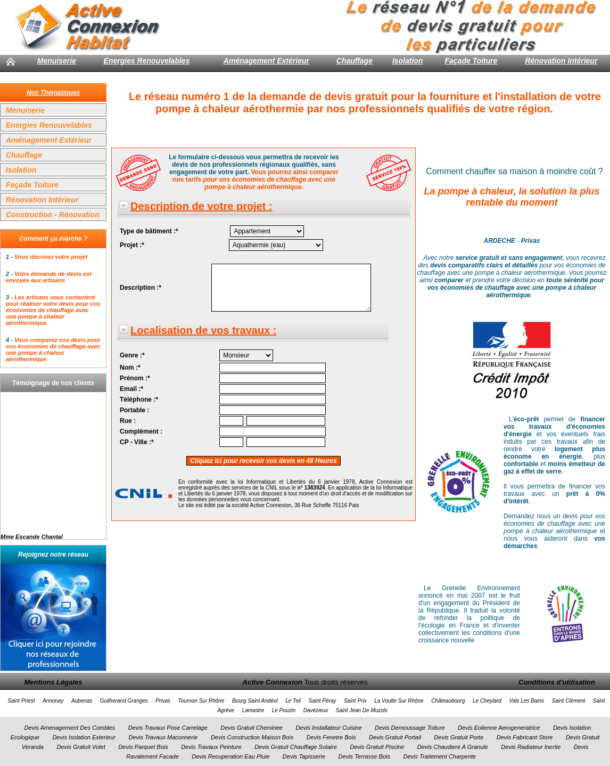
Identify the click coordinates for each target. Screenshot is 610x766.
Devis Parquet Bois (143, 747)
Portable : (134, 410)
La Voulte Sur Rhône (398, 701)
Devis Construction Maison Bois (252, 737)
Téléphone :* (139, 399)
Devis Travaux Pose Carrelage (168, 727)
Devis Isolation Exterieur (84, 737)
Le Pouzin (283, 710)
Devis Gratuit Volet (80, 747)
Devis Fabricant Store (525, 737)
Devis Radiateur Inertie (530, 747)
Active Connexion (272, 682)
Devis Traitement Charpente (439, 756)
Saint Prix (355, 701)
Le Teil (293, 701)
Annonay (53, 701)
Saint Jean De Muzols (362, 710)
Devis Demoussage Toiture (410, 727)
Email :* (131, 389)
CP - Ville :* (137, 442)
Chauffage (354, 60)
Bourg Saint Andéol (255, 701)
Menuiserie (56, 60)
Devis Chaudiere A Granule (452, 747)
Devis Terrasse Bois (364, 756)
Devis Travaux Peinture (211, 747)
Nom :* (130, 367)
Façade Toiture (471, 60)
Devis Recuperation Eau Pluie (230, 756)
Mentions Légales (53, 682)
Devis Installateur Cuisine (328, 727)
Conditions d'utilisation (556, 682)
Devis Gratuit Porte (458, 737)
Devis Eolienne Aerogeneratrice (499, 727)
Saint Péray (322, 701)
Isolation (407, 60)
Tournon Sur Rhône (201, 701)
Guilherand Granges (124, 701)
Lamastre (253, 710)
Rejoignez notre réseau (53, 554)
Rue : (128, 421)
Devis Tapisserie (304, 756)
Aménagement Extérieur (266, 60)
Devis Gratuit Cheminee (251, 727)
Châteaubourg (448, 701)
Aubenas (81, 701)
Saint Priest (21, 701)
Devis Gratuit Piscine (377, 747)
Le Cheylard (487, 701)
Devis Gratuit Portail (395, 737)
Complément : (141, 431)
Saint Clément (569, 701)
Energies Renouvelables (147, 60)
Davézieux (315, 710)
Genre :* (132, 355)
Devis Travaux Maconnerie (162, 737)
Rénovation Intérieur (561, 60)
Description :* (140, 287)
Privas (162, 701)
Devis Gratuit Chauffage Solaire (295, 747)
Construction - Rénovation (53, 214)
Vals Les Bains (526, 701)
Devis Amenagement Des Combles (70, 727)
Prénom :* (135, 378)
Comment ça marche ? (53, 238)
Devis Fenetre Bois (331, 737)
